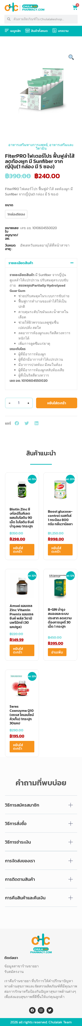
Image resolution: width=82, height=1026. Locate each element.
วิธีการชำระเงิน (18, 842)
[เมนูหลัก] (6, 30)
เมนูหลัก (15, 31)
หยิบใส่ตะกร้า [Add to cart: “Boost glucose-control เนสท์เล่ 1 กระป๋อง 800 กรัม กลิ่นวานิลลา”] (56, 549)
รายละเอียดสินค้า (21, 262)
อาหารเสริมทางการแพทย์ (28, 144)
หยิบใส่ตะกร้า (56, 403)
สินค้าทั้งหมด (39, 31)
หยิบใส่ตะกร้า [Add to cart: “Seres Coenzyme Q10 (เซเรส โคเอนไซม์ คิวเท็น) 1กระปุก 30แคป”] (18, 746)
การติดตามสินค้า (20, 879)
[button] (41, 262)
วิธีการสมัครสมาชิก (22, 805)
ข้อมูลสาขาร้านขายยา (21, 966)
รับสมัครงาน (14, 971)
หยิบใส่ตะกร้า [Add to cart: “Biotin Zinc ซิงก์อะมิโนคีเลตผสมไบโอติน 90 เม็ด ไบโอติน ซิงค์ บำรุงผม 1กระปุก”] (18, 549)
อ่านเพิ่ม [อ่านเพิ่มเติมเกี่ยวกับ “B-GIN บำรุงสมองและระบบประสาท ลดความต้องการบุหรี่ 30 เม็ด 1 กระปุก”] (57, 652)
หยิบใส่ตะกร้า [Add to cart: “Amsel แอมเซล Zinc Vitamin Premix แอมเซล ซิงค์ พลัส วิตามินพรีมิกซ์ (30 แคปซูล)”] (18, 650)
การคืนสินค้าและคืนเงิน (25, 897)
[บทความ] (54, 30)
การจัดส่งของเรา (20, 860)
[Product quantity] (18, 403)
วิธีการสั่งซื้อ (15, 823)
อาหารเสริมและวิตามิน (55, 146)
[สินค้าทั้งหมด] (27, 30)
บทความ (63, 31)
